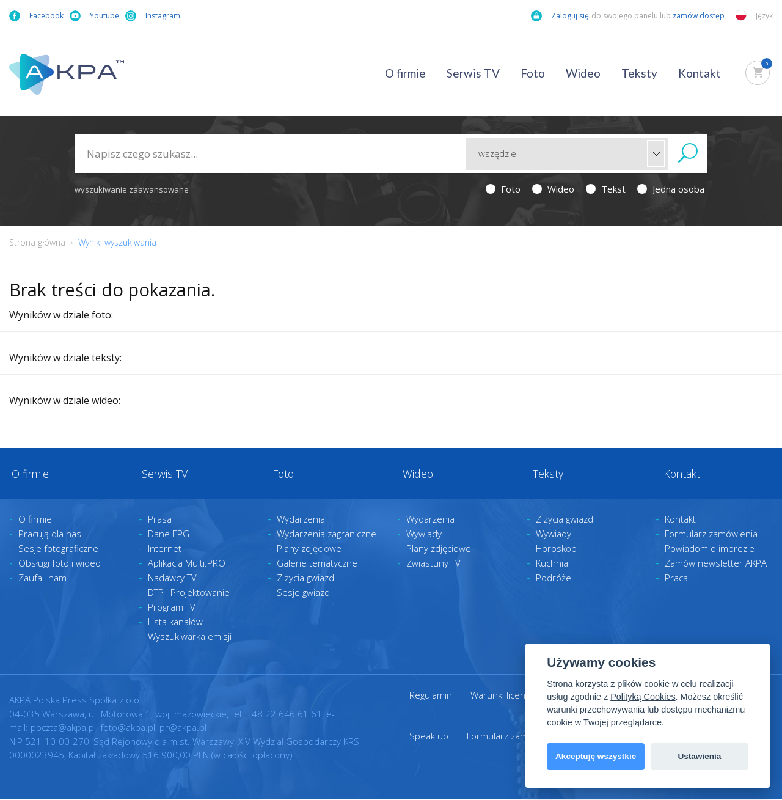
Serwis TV (473, 73)
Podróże (553, 579)
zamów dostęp (699, 15)
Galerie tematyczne (317, 565)
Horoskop (556, 550)
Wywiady (424, 535)
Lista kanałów (175, 623)
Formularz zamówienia (711, 535)
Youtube (94, 15)
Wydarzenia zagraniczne (326, 535)
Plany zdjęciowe (309, 550)
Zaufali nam (42, 579)
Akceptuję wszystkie (595, 756)
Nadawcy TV (172, 579)
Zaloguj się (560, 15)
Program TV (172, 609)
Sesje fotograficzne (58, 550)
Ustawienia (699, 756)
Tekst (606, 189)
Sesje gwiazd (303, 594)
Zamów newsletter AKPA (716, 565)
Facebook (36, 15)
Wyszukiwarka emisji (190, 638)
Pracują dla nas (49, 535)
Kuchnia (552, 565)
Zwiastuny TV (433, 565)
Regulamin (430, 697)
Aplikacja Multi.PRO (186, 565)
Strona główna (37, 242)
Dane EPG (168, 535)
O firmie (405, 73)
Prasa (160, 521)
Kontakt (699, 73)
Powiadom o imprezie (710, 550)
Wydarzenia (301, 521)
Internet (164, 550)
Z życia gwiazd (305, 579)
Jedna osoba (670, 189)
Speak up (428, 737)
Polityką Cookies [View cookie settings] (642, 697)
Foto (533, 73)
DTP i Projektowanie (189, 594)
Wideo (583, 73)
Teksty (639, 73)
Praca (676, 579)
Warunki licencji (501, 697)
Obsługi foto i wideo (59, 565)
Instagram (152, 15)
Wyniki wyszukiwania (117, 242)
